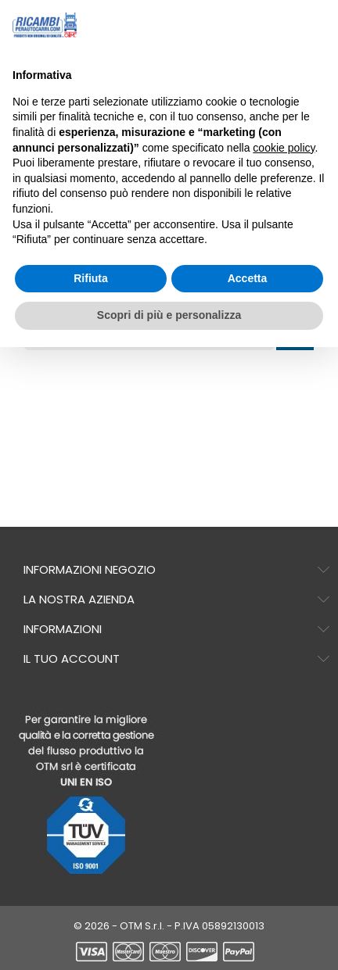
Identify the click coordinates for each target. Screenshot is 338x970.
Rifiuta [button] (91, 278)
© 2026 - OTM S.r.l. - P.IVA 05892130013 (169, 925)
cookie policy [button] (284, 147)
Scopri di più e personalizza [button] (169, 315)
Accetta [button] (248, 278)
